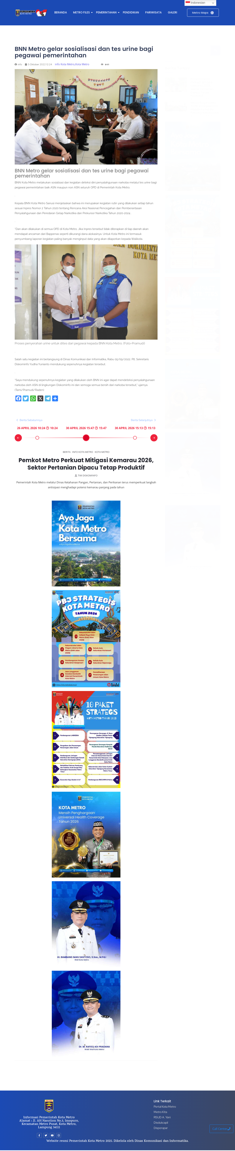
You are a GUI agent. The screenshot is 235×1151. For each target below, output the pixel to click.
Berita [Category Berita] (66, 452)
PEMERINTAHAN (107, 12)
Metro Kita (160, 1112)
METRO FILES (82, 12)
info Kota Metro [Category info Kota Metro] (82, 452)
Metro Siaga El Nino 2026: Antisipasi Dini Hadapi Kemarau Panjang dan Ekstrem (205, 107)
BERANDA (60, 12)
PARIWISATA (153, 12)
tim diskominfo (87, 482)
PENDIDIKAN (131, 12)
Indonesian (195, 3)
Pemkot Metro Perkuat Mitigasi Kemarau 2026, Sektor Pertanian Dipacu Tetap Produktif (86, 467)
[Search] (187, 50)
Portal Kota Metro (165, 1107)
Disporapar (161, 1128)
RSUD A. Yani (162, 1117)
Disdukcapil (161, 1123)
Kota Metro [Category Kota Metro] (102, 452)
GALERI (172, 12)
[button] (19, 438)
